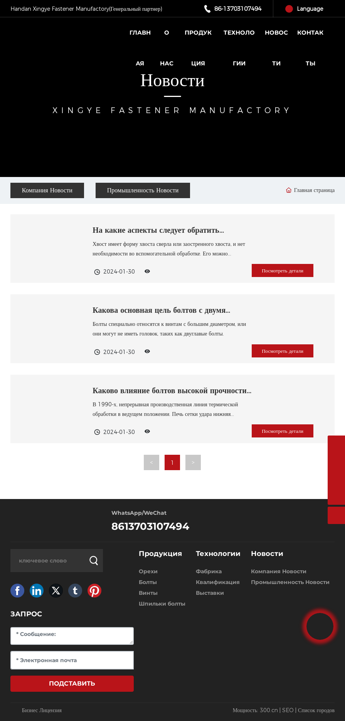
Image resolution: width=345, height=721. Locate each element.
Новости (172, 80)
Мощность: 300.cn (255, 710)
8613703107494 (150, 526)
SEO (288, 710)
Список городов (316, 710)
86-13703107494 (237, 8)
